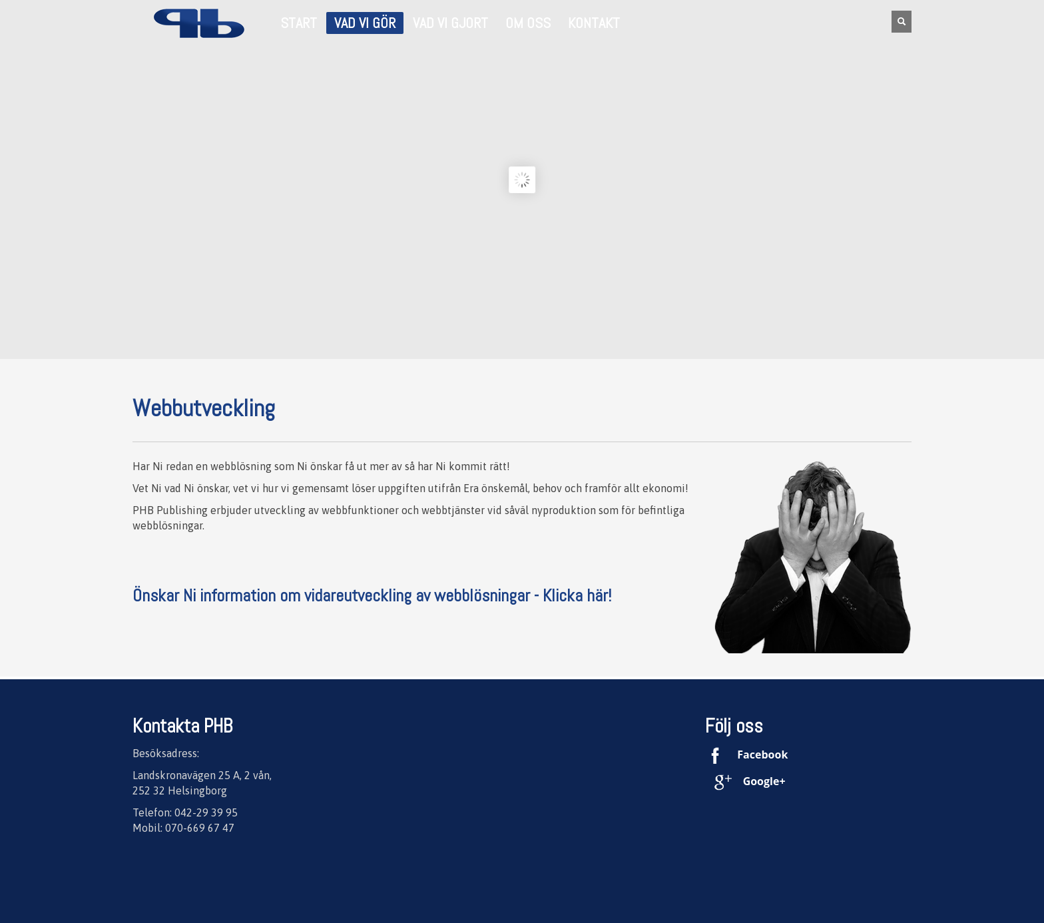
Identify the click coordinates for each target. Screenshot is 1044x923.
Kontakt (590, 23)
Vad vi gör (360, 24)
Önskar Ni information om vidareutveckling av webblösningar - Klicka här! (371, 596)
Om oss (524, 23)
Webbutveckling (203, 408)
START (298, 23)
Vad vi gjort (450, 23)
